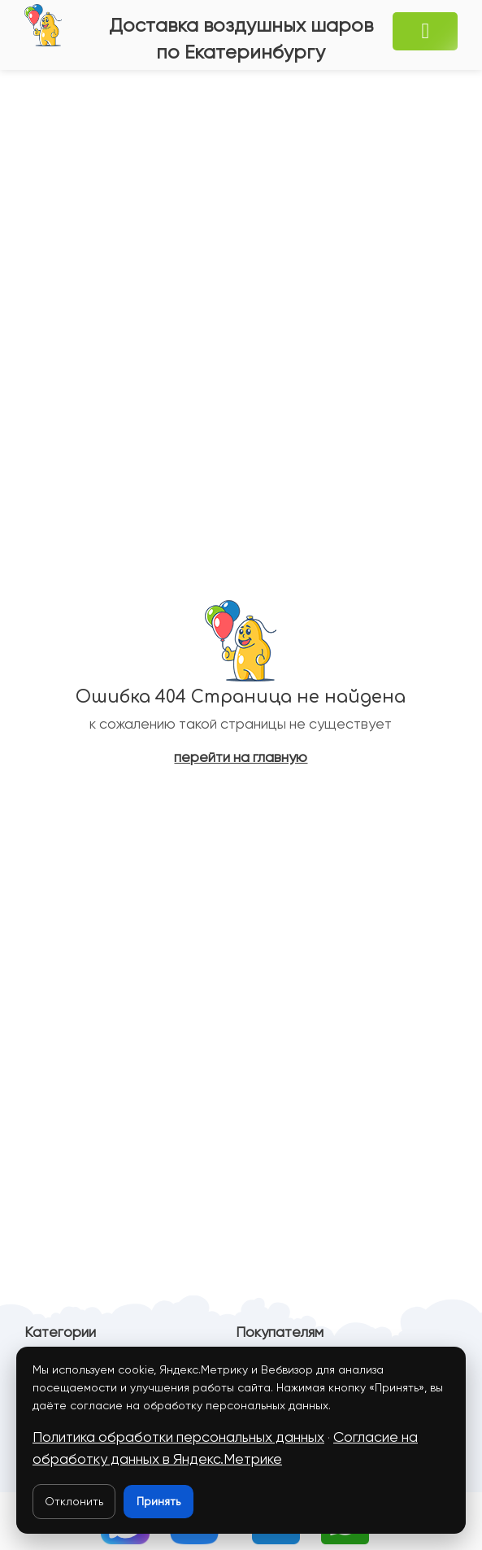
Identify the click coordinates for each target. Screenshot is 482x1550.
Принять (158, 1501)
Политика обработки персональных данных (178, 1437)
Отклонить (74, 1501)
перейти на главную (240, 757)
